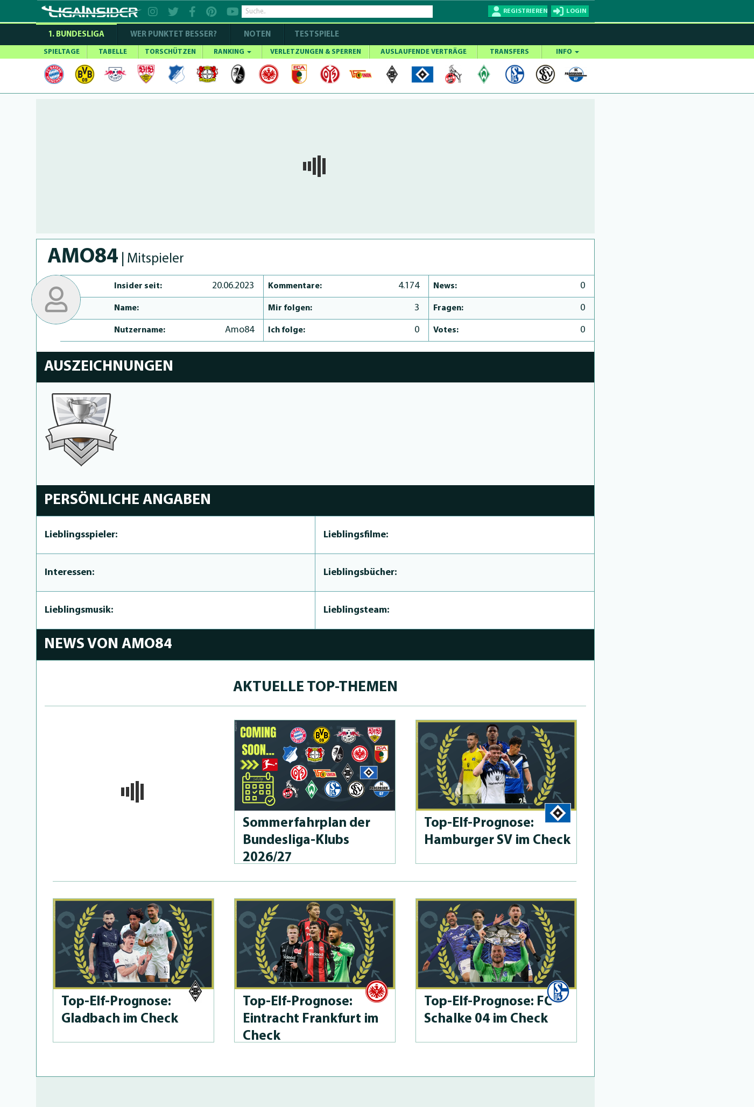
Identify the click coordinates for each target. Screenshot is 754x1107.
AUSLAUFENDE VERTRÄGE (423, 51)
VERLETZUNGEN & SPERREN (315, 51)
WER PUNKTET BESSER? (173, 35)
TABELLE (112, 51)
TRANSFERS (509, 51)
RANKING (232, 51)
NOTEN (257, 35)
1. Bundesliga (76, 35)
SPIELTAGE (62, 51)
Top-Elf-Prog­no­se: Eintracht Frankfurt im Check (311, 1019)
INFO (567, 51)
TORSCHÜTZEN (170, 51)
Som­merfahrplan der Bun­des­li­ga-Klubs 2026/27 (306, 840)
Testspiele (315, 35)
